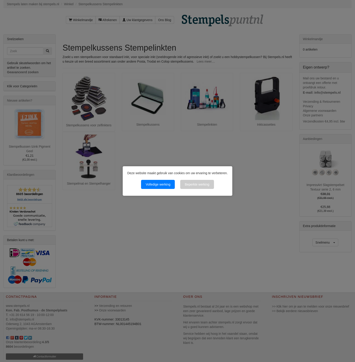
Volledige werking (158, 184)
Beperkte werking (197, 184)
